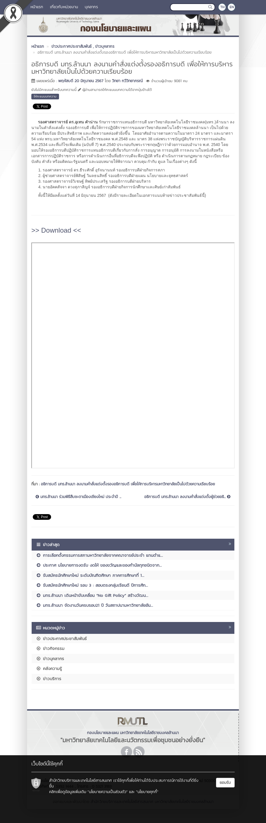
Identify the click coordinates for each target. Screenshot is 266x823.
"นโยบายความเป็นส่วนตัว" (108, 792)
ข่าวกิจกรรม (50, 648)
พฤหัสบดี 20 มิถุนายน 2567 (80, 81)
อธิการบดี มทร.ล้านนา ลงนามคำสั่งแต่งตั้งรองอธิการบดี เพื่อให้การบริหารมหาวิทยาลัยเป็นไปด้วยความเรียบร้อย (129, 484)
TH (222, 7)
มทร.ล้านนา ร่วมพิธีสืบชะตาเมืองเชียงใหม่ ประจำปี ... (78, 497)
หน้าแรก (36, 7)
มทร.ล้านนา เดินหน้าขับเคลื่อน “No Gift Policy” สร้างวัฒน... (92, 595)
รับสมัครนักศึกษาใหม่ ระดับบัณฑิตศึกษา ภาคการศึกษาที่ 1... (90, 575)
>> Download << (56, 230)
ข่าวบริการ (48, 678)
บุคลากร (91, 7)
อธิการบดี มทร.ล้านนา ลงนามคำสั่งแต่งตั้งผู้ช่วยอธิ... (187, 497)
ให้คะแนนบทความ (45, 96)
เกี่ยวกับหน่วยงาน (64, 7)
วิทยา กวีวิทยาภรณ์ (127, 81)
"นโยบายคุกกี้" (147, 792)
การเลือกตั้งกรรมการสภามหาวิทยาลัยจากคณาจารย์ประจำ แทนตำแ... (99, 555)
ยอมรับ (225, 782)
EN (232, 7)
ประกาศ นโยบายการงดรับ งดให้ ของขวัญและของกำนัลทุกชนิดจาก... (99, 565)
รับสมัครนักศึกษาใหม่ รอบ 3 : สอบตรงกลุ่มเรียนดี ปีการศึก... (92, 585)
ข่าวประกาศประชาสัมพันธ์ (61, 638)
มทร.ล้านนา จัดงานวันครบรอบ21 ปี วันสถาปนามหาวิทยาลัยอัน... (94, 605)
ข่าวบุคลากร (50, 658)
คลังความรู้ (49, 668)
